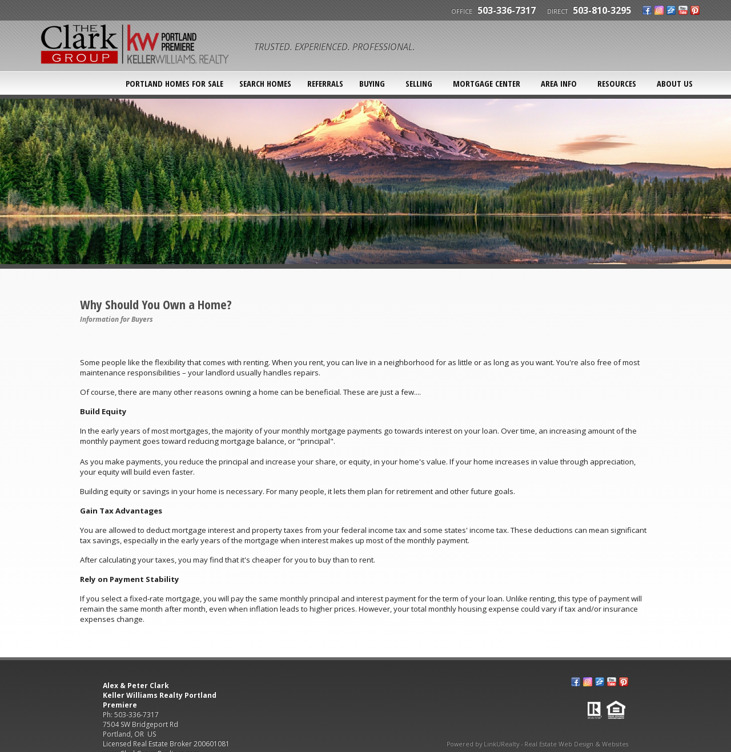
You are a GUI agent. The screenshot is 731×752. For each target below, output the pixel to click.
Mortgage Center (486, 83)
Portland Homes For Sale (174, 83)
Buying (372, 83)
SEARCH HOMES (265, 83)
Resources (616, 83)
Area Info (559, 83)
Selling (418, 83)
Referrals (325, 83)
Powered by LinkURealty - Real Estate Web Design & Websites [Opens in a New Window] (537, 744)
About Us (675, 83)
